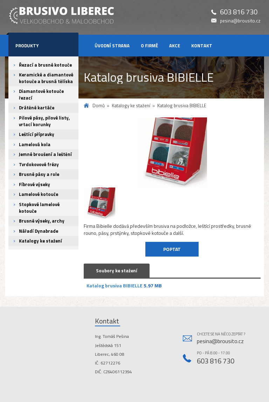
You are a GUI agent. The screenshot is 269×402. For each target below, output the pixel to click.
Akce (174, 45)
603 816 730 (238, 12)
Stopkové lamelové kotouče (39, 207)
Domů (98, 105)
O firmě (149, 45)
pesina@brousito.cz (240, 21)
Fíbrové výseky (34, 184)
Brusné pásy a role (39, 174)
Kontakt (201, 45)
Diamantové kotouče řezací (41, 94)
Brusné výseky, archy (41, 220)
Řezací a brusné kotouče (45, 64)
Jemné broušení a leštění (45, 154)
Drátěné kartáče (36, 107)
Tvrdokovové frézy (39, 164)
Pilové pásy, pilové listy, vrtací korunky (44, 121)
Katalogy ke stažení (40, 240)
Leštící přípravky (36, 134)
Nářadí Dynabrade (38, 230)
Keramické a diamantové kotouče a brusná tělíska (46, 78)
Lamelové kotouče (38, 194)
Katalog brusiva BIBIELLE (115, 285)
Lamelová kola (34, 144)
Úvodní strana (112, 45)
